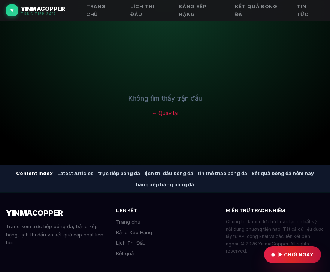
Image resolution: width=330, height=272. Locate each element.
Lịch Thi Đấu (131, 243)
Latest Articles (75, 173)
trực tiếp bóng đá (119, 173)
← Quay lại (165, 113)
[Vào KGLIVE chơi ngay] (292, 254)
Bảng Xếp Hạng (134, 232)
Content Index (34, 173)
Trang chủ (128, 222)
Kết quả (125, 253)
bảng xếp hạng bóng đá (165, 184)
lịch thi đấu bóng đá (169, 173)
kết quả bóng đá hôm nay (283, 173)
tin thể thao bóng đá (222, 173)
